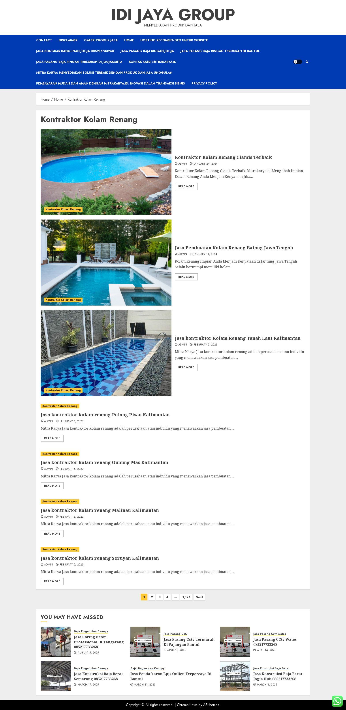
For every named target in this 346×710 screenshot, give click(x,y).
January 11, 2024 (205, 254)
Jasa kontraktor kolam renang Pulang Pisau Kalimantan (105, 415)
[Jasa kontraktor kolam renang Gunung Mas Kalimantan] (173, 454)
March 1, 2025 (267, 685)
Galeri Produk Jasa (101, 40)
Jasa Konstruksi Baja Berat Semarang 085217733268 (98, 676)
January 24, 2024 (206, 164)
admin (182, 164)
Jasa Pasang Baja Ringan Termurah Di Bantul (220, 51)
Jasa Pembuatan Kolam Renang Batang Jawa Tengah (234, 248)
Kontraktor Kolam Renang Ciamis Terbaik (223, 157)
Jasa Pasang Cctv (175, 634)
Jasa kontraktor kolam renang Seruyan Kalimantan (100, 558)
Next (199, 597)
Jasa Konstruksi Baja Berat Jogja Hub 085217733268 (277, 676)
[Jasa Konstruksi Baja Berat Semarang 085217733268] (56, 676)
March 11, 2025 (144, 685)
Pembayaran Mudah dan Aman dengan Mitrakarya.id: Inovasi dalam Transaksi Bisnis (110, 83)
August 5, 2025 (88, 653)
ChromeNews (187, 704)
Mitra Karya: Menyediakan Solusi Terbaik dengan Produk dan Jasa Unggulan (104, 72)
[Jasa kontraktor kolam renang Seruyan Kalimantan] (173, 549)
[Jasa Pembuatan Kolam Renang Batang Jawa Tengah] (106, 263)
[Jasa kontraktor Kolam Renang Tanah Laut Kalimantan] (106, 353)
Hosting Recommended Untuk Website (174, 40)
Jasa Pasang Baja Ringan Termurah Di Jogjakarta (79, 62)
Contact (44, 40)
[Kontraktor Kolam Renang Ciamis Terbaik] (106, 172)
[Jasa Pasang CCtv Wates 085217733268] (235, 642)
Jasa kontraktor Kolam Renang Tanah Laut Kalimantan (238, 338)
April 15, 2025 (176, 650)
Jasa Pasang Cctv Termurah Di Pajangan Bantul (189, 642)
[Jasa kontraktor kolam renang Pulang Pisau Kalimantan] (173, 406)
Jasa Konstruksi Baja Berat (271, 668)
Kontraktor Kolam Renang (63, 209)
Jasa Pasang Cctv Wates (269, 634)
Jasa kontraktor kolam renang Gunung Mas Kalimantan (104, 462)
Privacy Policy (204, 83)
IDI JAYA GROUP (173, 14)
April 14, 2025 (266, 650)
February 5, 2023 (206, 345)
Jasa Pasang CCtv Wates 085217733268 (275, 642)
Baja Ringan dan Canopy (91, 631)
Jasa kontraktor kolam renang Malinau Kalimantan (100, 510)
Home (129, 40)
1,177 (186, 597)
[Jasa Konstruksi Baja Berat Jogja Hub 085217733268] (235, 676)
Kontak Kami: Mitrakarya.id (153, 62)
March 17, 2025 (88, 685)
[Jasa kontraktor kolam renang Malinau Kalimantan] (173, 501)
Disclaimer (68, 40)
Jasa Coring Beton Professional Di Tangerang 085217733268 (99, 642)
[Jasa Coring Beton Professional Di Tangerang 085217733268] (56, 642)
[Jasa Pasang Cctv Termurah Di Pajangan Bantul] (145, 642)
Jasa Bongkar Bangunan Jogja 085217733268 (75, 51)
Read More (186, 186)
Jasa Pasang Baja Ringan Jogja (147, 51)
